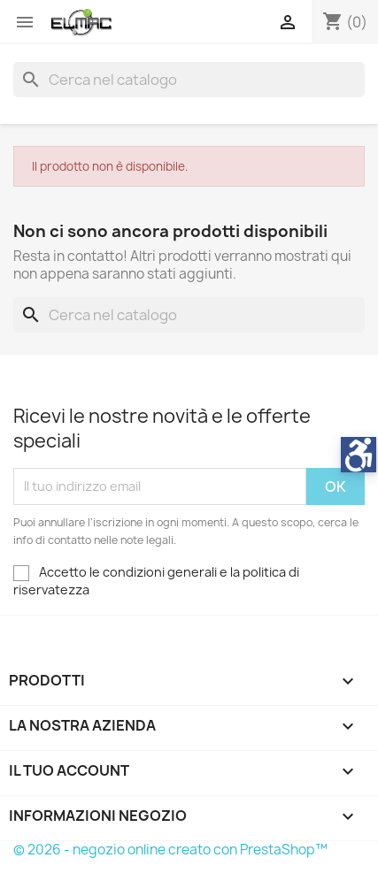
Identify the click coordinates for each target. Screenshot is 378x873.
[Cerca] (189, 79)
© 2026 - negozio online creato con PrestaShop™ (170, 849)
